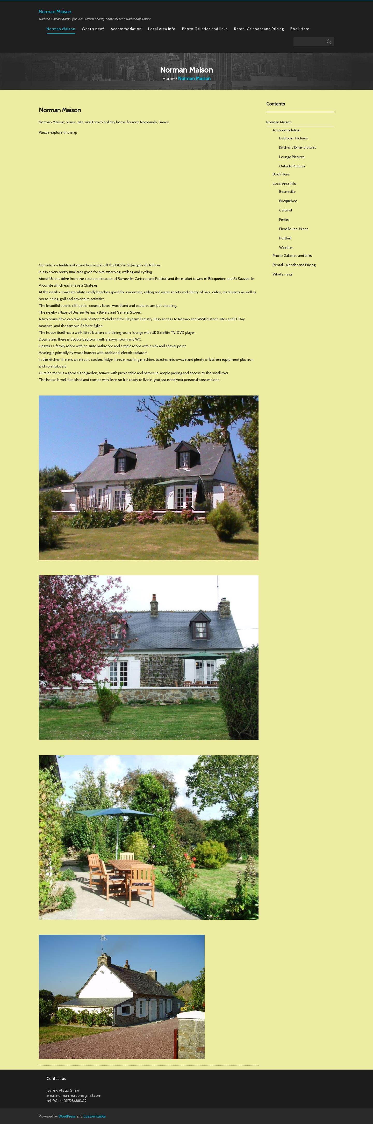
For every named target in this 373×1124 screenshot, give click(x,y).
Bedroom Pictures (293, 138)
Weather (286, 247)
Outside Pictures (292, 166)
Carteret (285, 210)
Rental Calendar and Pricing (259, 28)
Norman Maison (61, 28)
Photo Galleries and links (205, 28)
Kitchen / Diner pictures (297, 147)
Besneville (287, 191)
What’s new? (93, 28)
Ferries (284, 219)
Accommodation (126, 28)
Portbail (285, 238)
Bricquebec (288, 201)
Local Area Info (162, 28)
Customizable (94, 1116)
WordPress (67, 1116)
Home (168, 78)
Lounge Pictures (292, 156)
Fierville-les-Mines (294, 229)
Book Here (299, 28)
